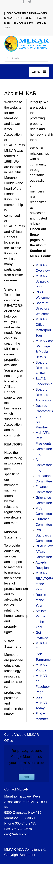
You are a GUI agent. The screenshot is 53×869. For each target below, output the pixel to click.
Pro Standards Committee (44, 535)
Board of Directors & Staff (42, 367)
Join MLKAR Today (41, 702)
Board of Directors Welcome (43, 308)
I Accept (26, 776)
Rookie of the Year (41, 600)
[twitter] (29, 1)
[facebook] (23, 1)
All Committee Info (44, 465)
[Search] (7, 58)
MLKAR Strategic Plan (42, 281)
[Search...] (26, 58)
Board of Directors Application (44, 395)
